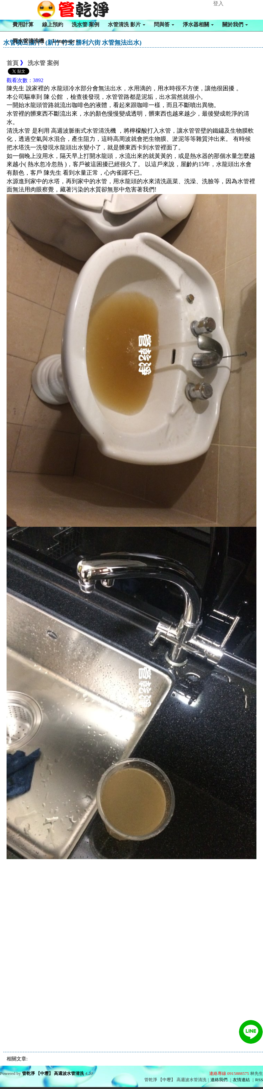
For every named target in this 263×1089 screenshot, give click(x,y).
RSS (259, 1079)
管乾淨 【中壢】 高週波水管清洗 (53, 1073)
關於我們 (235, 24)
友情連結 (241, 1079)
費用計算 (23, 24)
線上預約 (52, 24)
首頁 (12, 63)
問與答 (164, 24)
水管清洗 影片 (126, 24)
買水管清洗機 (28, 41)
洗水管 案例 (85, 24)
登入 (218, 3)
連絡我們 (218, 1079)
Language (65, 41)
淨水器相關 (198, 24)
